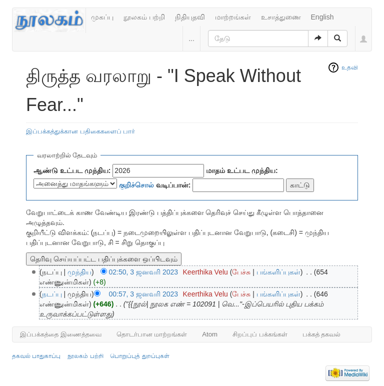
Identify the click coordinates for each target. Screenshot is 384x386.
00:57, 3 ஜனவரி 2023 (143, 294)
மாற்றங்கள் (233, 17)
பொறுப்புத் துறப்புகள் (139, 356)
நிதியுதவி (190, 17)
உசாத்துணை (281, 17)
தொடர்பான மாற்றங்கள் (152, 334)
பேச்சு (241, 272)
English (322, 17)
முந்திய (80, 272)
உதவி (350, 67)
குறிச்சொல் (136, 185)
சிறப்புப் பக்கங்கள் (260, 334)
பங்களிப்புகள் (278, 272)
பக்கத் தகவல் (321, 334)
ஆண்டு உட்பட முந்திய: (72, 170)
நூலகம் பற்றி (144, 17)
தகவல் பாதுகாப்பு (36, 356)
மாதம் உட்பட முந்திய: (242, 170)
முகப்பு (102, 17)
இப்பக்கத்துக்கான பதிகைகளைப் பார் (80, 131)
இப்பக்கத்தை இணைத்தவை (61, 334)
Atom (210, 334)
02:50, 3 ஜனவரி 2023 (143, 272)
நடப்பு (52, 294)
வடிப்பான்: (155, 185)
